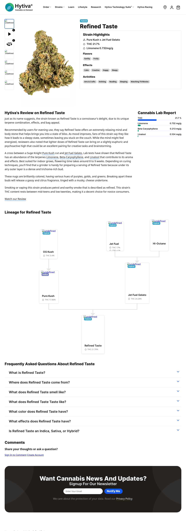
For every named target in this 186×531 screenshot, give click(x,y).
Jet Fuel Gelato (73, 153)
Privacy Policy (124, 498)
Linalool (94, 157)
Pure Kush (48, 153)
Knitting (102, 81)
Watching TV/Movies (140, 81)
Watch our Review (15, 199)
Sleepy (115, 70)
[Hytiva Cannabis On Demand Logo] (19, 7)
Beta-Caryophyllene (71, 157)
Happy (105, 70)
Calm (86, 70)
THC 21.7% (93, 43)
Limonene (52, 157)
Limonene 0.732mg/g (100, 48)
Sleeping (123, 81)
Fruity (96, 58)
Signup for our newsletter (93, 484)
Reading (113, 81)
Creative (95, 70)
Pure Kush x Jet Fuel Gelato (103, 39)
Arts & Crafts (89, 81)
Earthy (87, 58)
